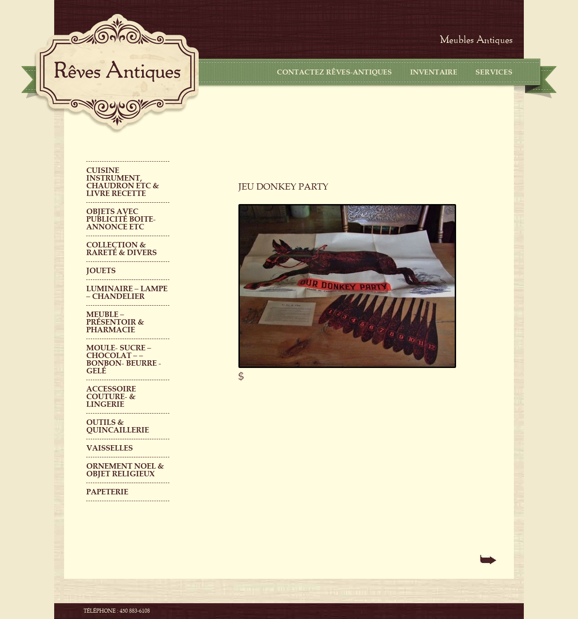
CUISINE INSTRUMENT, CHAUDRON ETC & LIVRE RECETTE (122, 182)
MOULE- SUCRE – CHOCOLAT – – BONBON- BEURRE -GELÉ (123, 359)
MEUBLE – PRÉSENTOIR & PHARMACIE (115, 322)
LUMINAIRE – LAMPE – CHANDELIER (127, 292)
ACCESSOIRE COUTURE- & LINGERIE (111, 396)
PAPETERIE (107, 492)
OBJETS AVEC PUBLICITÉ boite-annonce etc (121, 219)
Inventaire (433, 72)
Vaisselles (109, 448)
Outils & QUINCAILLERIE (117, 426)
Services (494, 72)
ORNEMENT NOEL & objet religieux (125, 470)
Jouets (101, 270)
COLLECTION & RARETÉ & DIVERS (121, 248)
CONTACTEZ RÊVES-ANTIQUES (334, 72)
